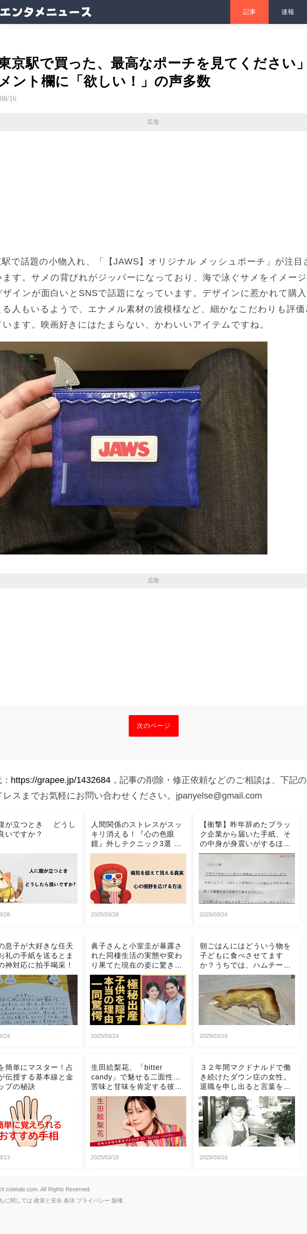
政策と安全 (48, 1200)
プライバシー (93, 1200)
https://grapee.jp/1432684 (61, 780)
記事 (249, 11)
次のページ (154, 725)
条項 (69, 1200)
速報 (287, 11)
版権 (117, 1200)
